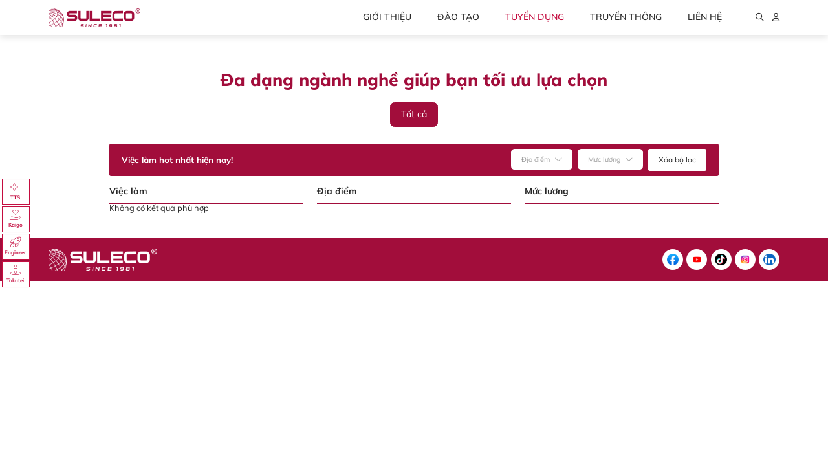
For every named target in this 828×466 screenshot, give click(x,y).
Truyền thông (626, 17)
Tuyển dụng (534, 17)
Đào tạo (458, 17)
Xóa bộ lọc (677, 159)
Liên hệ (705, 17)
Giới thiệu (387, 17)
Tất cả (414, 114)
